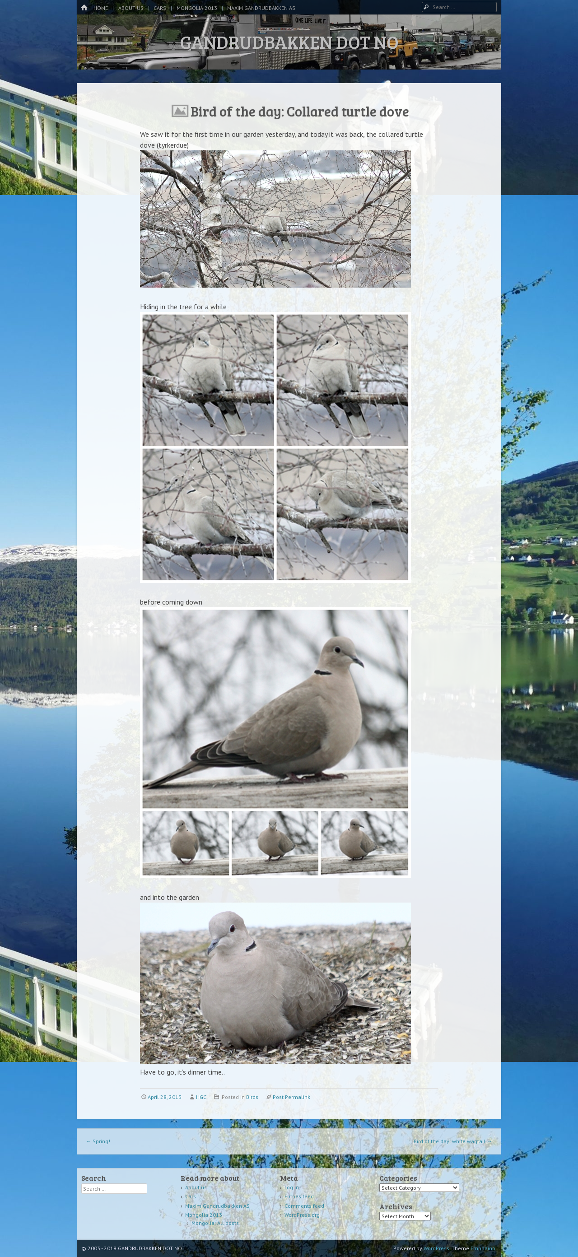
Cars (160, 8)
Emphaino (483, 1248)
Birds (252, 1097)
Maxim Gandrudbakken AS (261, 8)
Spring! (98, 1141)
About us (131, 8)
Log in (291, 1187)
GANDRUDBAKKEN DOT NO (289, 41)
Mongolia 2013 (197, 8)
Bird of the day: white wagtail (453, 1141)
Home (100, 8)
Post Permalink (291, 1097)
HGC (201, 1097)
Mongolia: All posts (215, 1223)
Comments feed (304, 1205)
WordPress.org (302, 1214)
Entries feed (299, 1196)
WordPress (436, 1248)
